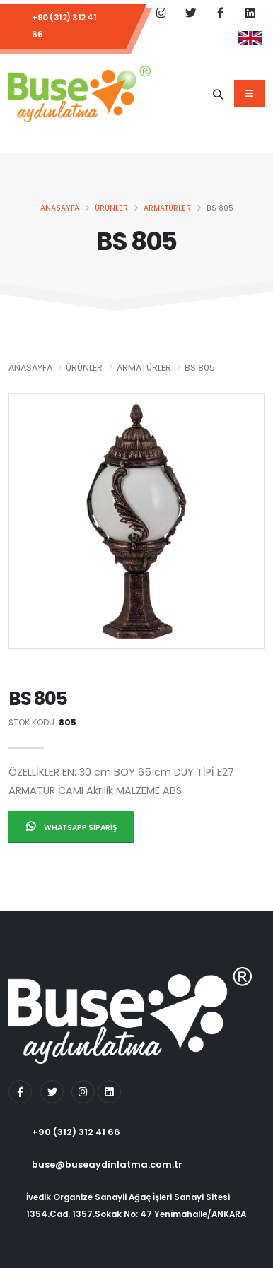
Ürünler (111, 208)
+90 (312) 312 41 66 (64, 26)
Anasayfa (59, 208)
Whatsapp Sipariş (71, 827)
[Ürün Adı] (218, 94)
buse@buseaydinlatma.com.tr (107, 1164)
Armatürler (167, 208)
